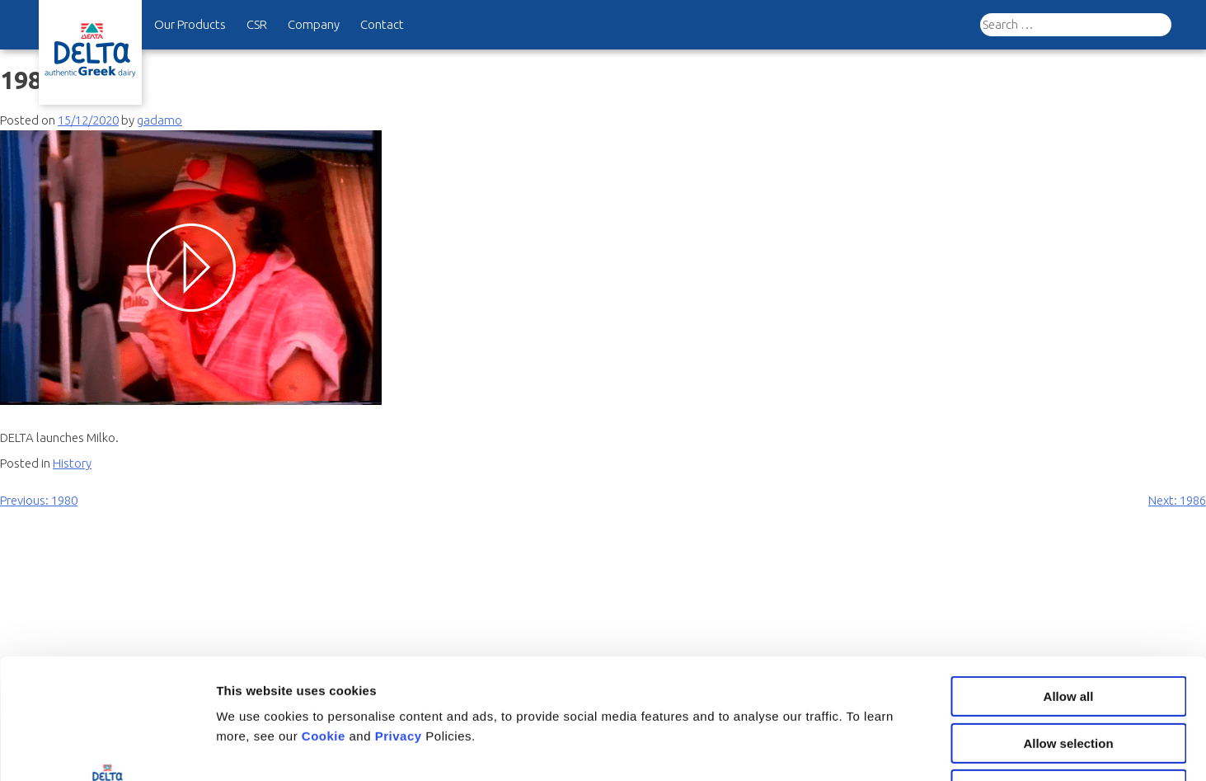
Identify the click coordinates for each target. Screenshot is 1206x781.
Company (314, 24)
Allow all (1069, 583)
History (72, 463)
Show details (865, 748)
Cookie (326, 623)
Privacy (400, 623)
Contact (382, 24)
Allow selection (1068, 630)
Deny (1068, 677)
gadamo (159, 120)
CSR (256, 24)
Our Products (190, 24)
